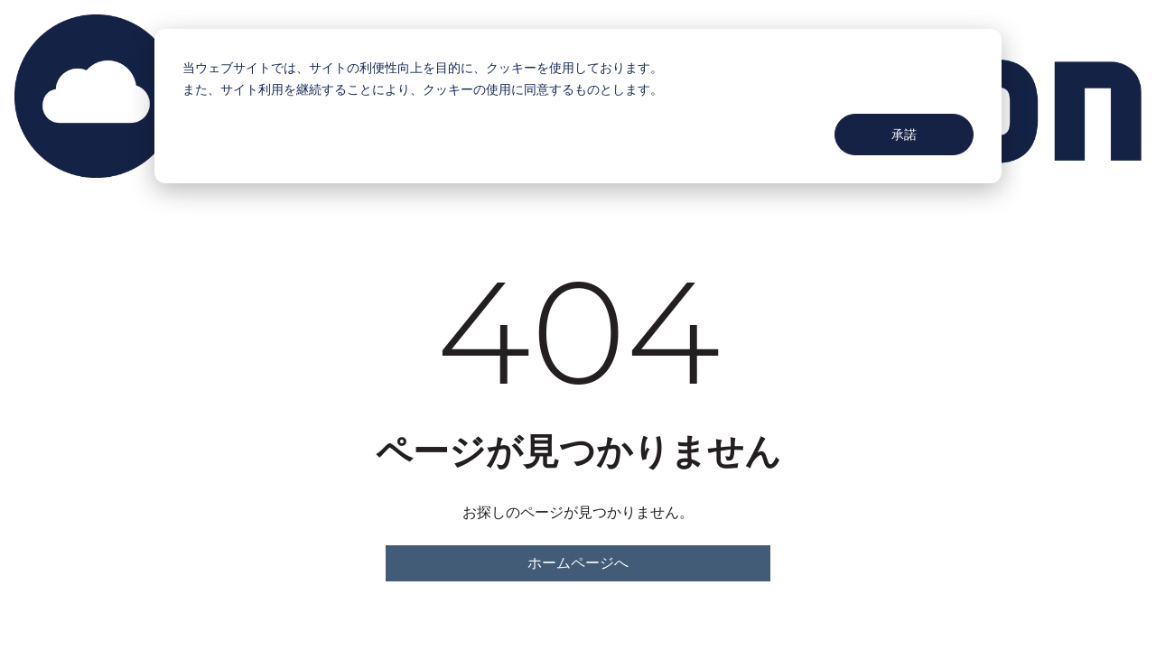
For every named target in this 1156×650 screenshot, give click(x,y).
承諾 (904, 134)
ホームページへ (578, 562)
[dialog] (578, 106)
